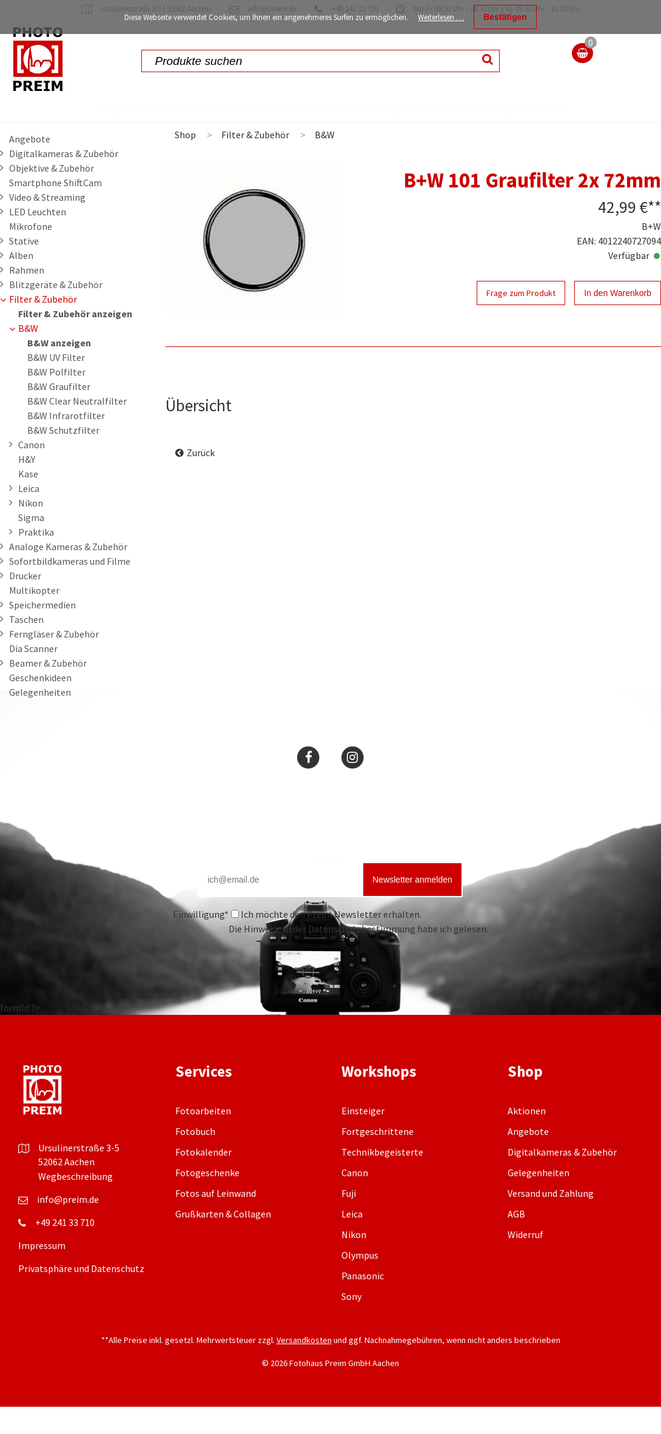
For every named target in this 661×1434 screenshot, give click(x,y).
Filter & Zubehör (43, 326)
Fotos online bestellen (100, 121)
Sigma (31, 545)
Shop (36, 108)
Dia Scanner (33, 676)
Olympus (359, 1282)
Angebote (29, 166)
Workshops (469, 108)
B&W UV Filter (56, 385)
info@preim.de (68, 1226)
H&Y (26, 486)
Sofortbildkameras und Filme (69, 588)
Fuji (348, 1220)
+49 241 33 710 (65, 1250)
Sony (351, 1324)
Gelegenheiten (40, 719)
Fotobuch (195, 1159)
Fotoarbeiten (203, 1138)
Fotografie (396, 108)
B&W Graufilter (58, 414)
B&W (28, 355)
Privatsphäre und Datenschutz (81, 1296)
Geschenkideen (40, 705)
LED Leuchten (37, 239)
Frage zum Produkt (520, 320)
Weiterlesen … (441, 17)
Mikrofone (30, 253)
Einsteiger (362, 1138)
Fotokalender (203, 1179)
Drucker (25, 603)
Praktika (36, 559)
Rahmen (26, 297)
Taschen (26, 647)
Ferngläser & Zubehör (54, 661)
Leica (28, 516)
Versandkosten (304, 1367)
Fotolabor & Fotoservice (279, 121)
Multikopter (34, 617)
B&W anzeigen (59, 370)
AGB (516, 1241)
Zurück (201, 480)
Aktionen (208, 108)
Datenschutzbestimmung (361, 956)
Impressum (41, 1273)
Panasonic (362, 1303)
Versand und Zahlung (551, 1220)
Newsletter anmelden (412, 907)
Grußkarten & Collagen (223, 1241)
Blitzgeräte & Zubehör (55, 312)
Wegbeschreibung (75, 1203)
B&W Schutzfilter (63, 457)
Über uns (604, 121)
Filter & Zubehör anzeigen (75, 341)
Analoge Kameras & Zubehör (68, 574)
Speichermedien (42, 632)
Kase (28, 501)
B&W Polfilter (56, 399)
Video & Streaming (47, 224)
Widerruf (525, 1262)
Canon (31, 472)
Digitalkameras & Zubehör (63, 181)
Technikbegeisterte (382, 1179)
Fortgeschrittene (377, 1159)
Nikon (30, 530)
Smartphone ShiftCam (55, 210)
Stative (24, 268)
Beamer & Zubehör (48, 690)
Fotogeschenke (207, 1200)
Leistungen (543, 108)
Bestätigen (505, 17)
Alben (21, 283)
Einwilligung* (201, 941)
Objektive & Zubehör (51, 195)
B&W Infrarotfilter (66, 443)
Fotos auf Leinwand (215, 1220)
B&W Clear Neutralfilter (77, 428)
